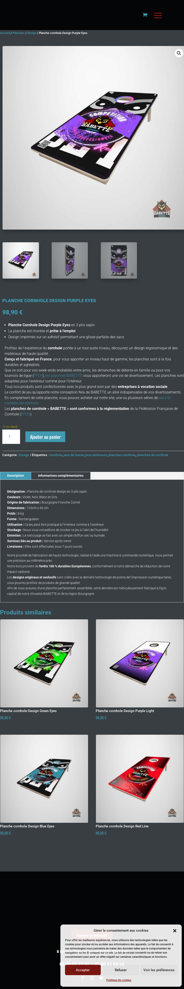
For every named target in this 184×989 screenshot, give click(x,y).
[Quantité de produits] (11, 448)
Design (31, 44)
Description (15, 487)
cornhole (55, 466)
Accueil (5, 44)
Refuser (121, 970)
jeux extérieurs (96, 466)
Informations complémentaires (60, 487)
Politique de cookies (118, 980)
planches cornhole (122, 466)
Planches (18, 44)
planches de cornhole (152, 466)
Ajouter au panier (45, 447)
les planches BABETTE (63, 387)
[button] (174, 930)
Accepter (83, 970)
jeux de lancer (74, 466)
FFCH (38, 387)
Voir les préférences (159, 970)
